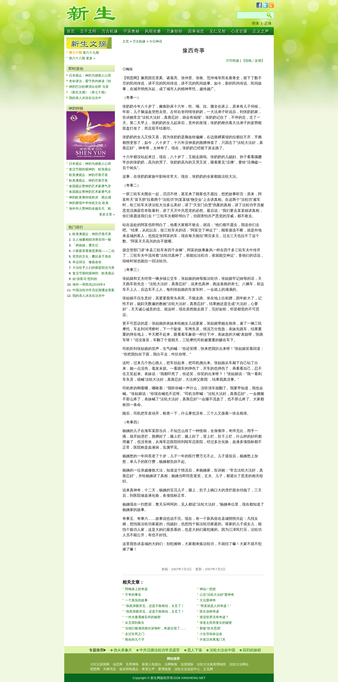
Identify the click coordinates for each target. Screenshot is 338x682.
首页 (71, 31)
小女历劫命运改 (211, 634)
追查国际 (187, 664)
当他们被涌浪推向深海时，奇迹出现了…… (155, 628)
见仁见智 (218, 31)
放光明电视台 (129, 669)
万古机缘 (110, 31)
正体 (268, 23)
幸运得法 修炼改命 (87, 262)
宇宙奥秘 (131, 31)
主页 (125, 41)
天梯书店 (109, 669)
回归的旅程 (252, 650)
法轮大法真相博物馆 (211, 664)
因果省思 (196, 31)
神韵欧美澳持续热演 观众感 (90, 197)
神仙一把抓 (208, 589)
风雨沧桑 (153, 31)
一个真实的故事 (136, 600)
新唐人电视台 (151, 664)
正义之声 (261, 31)
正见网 (208, 669)
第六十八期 (77, 58)
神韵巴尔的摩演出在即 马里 (89, 86)
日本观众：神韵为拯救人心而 (90, 75)
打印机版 (232, 60)
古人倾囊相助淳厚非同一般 (91, 239)
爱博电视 (164, 669)
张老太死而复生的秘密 (216, 622)
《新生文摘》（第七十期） (88, 92)
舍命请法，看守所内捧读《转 (90, 81)
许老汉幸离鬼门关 (212, 639)
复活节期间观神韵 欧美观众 (90, 169)
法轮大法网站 (239, 664)
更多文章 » (107, 214)
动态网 (117, 664)
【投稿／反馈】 (253, 60)
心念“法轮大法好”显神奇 (217, 594)
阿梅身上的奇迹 (136, 589)
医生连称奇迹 (209, 611)
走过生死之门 (134, 634)
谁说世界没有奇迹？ (214, 617)
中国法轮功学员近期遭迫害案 (93, 290)
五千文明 (88, 31)
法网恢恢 (170, 664)
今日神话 (155, 41)
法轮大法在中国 (222, 650)
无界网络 (132, 664)
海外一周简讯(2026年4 (88, 284)
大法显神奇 (208, 600)
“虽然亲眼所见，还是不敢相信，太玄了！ (154, 606)
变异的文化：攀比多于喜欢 (91, 256)
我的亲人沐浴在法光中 (85, 98)
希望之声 (148, 669)
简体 (255, 23)
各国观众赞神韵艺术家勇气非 (90, 186)
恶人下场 (194, 650)
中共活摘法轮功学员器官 (159, 650)
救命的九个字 (134, 639)
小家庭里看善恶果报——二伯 (93, 251)
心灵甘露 (239, 31)
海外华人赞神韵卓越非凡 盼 (90, 208)
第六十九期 (91, 52)
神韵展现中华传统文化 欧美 (89, 203)
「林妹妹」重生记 (85, 245)
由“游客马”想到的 (84, 279)
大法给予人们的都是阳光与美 (93, 267)
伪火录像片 (123, 650)
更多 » (90, 58)
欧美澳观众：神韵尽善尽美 (90, 175)
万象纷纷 (174, 31)
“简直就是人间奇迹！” (215, 606)
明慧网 (95, 669)
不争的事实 (133, 594)
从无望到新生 (134, 622)
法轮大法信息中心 (187, 669)
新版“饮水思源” (210, 628)
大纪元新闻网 (100, 664)
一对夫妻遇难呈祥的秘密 (143, 617)
